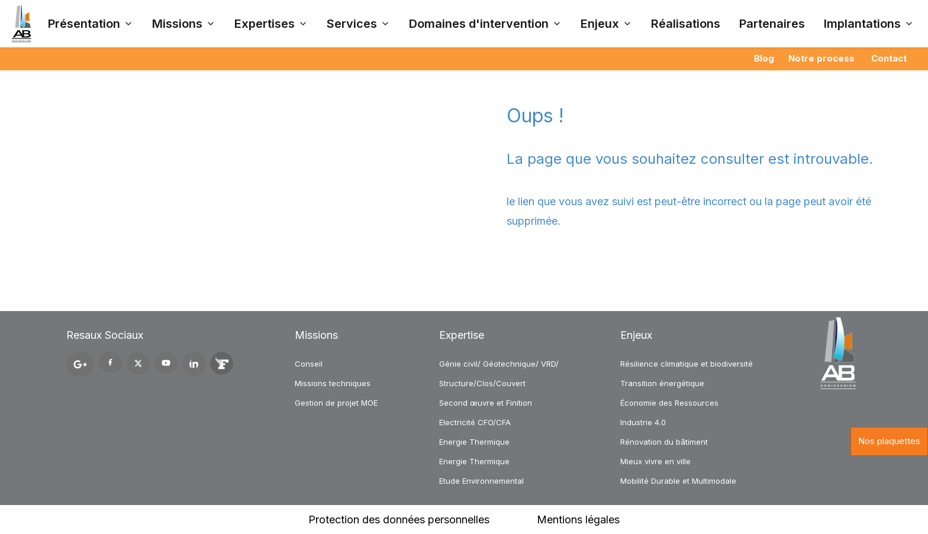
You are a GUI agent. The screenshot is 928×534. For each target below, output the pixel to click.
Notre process (821, 58)
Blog (764, 58)
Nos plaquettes (889, 440)
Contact (889, 58)
